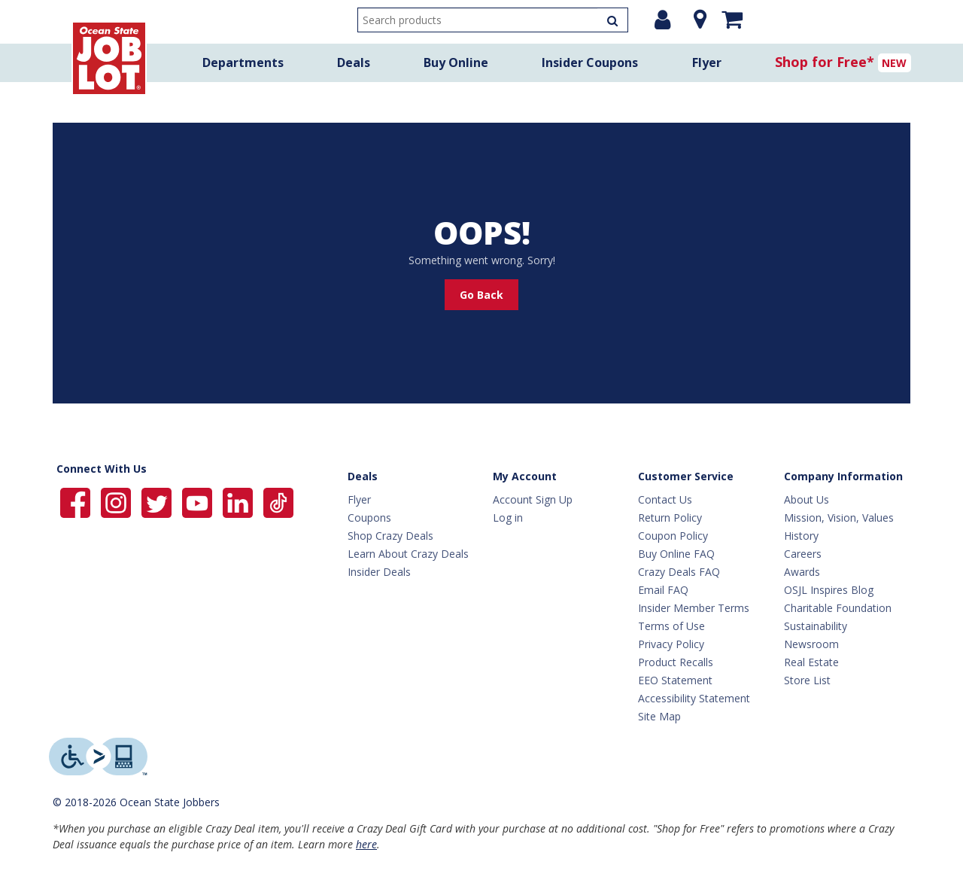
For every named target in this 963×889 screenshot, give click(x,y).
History (801, 535)
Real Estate (811, 662)
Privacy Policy (671, 644)
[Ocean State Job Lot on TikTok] (278, 502)
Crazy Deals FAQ (679, 572)
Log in (508, 517)
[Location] (696, 20)
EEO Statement (675, 680)
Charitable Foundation (838, 608)
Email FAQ (663, 590)
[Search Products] (612, 20)
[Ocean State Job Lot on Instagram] (117, 502)
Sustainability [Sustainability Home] (815, 626)
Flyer (706, 62)
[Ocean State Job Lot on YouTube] (198, 502)
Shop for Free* (824, 62)
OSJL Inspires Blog (828, 590)
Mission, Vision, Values (839, 517)
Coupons (369, 517)
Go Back (481, 295)
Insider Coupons (590, 62)
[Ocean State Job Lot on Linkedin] (239, 502)
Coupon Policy (673, 535)
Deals (353, 62)
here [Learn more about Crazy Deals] (366, 844)
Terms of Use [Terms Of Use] (671, 626)
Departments (243, 62)
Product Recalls (675, 662)
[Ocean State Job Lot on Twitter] (158, 502)
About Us (806, 499)
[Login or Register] (662, 20)
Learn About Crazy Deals (408, 553)
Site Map (659, 716)
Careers (803, 553)
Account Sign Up (533, 499)
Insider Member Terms (693, 608)
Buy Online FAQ (676, 553)
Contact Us (665, 499)
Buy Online (456, 62)
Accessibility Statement (694, 698)
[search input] (492, 20)
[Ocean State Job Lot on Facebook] (76, 502)
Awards (802, 572)
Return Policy (670, 517)
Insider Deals (379, 572)
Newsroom (811, 644)
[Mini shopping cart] (732, 19)
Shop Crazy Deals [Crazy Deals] (390, 535)
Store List (807, 680)
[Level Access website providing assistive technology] (98, 756)
